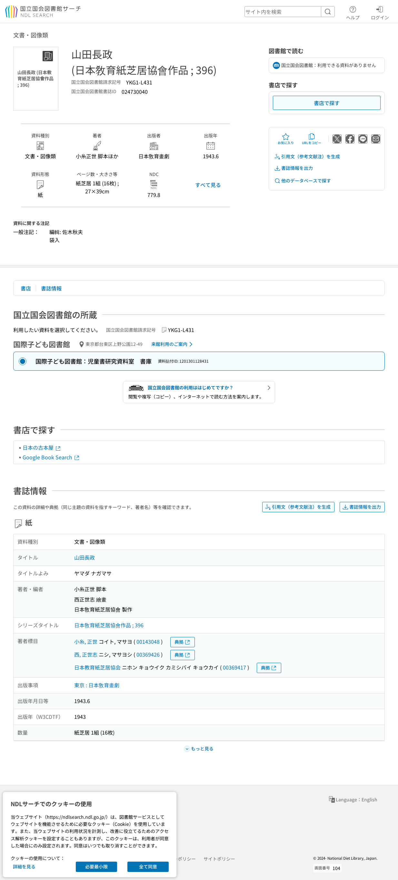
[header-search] (289, 11)
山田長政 (84, 557)
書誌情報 (51, 288)
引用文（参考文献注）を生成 (307, 156)
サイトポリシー (219, 859)
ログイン (380, 12)
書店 (26, 288)
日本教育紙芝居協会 (97, 667)
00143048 (148, 641)
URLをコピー (311, 139)
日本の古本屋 (42, 447)
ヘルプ (353, 12)
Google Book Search (51, 457)
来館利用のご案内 (173, 344)
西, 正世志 (85, 654)
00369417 (234, 667)
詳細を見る (24, 866)
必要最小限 (96, 866)
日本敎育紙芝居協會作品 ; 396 (109, 625)
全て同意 (148, 866)
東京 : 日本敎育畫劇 (96, 685)
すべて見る (208, 185)
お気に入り (286, 139)
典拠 (182, 642)
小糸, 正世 (85, 641)
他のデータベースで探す (302, 180)
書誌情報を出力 (293, 168)
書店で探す (327, 103)
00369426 (148, 654)
